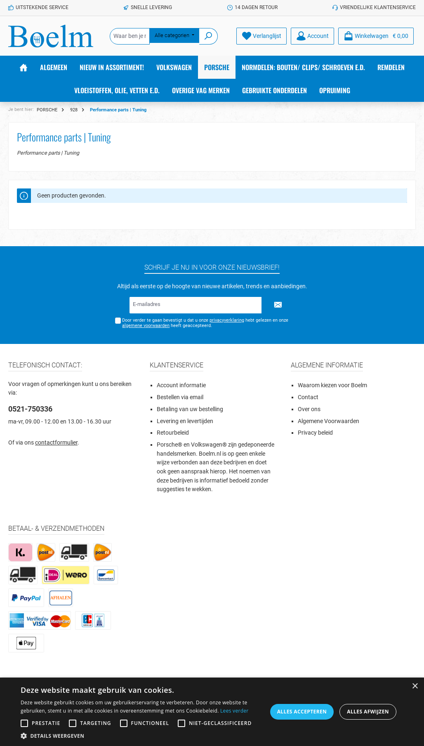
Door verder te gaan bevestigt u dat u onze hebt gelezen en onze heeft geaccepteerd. (205, 323)
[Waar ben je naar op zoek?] (130, 36)
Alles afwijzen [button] (368, 711)
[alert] (212, 712)
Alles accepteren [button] (302, 711)
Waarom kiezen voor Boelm (332, 385)
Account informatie (181, 385)
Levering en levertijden (185, 421)
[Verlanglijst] (261, 36)
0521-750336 (30, 409)
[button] (144, 736)
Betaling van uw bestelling (190, 409)
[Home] (23, 67)
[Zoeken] (208, 36)
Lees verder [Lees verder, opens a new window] (234, 710)
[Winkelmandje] (376, 36)
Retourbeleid (173, 432)
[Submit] (277, 305)
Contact (308, 397)
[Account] (312, 36)
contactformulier (56, 442)
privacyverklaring (227, 320)
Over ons (309, 409)
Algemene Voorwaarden (328, 421)
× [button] (415, 686)
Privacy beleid (315, 432)
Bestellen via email (180, 397)
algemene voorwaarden (146, 325)
